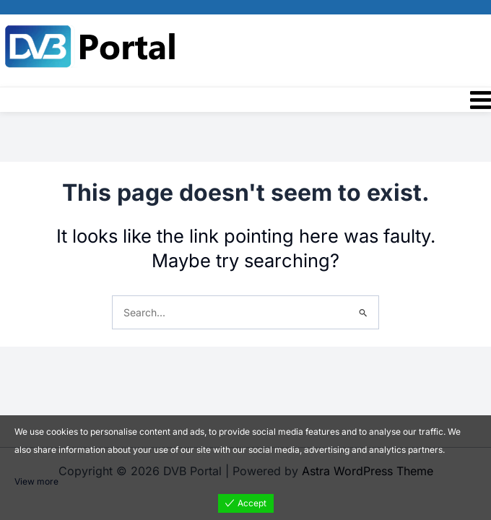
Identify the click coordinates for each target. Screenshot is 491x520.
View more (36, 481)
